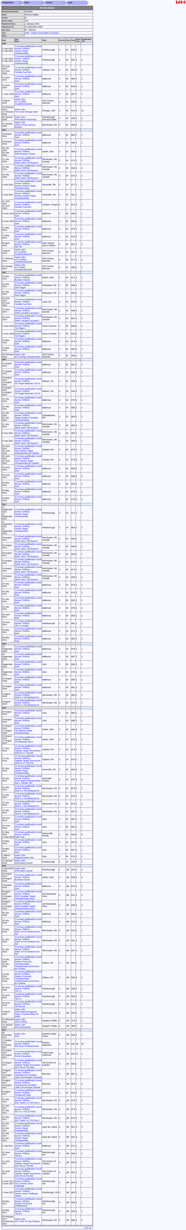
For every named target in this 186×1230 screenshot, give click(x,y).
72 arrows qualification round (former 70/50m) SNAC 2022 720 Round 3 (28, 425)
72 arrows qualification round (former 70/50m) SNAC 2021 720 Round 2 (28, 577)
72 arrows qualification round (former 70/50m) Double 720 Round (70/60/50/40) (28, 1202)
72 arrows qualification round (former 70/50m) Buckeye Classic (28, 277)
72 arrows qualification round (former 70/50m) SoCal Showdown (28, 1053)
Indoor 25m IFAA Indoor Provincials (25, 118)
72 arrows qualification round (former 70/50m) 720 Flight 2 (28, 333)
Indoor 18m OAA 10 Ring (21, 1020)
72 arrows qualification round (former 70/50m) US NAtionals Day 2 (28, 739)
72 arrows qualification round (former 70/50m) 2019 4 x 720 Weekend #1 (28, 803)
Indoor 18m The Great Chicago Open (26, 110)
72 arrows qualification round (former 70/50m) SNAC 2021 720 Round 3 (28, 561)
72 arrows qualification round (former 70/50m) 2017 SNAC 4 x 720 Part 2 (28, 1118)
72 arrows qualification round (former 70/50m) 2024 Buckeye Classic (28, 151)
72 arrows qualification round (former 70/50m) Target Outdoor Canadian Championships (28, 416)
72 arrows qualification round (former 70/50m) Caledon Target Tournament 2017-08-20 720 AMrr (28, 1063)
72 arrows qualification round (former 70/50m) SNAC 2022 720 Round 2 (28, 440)
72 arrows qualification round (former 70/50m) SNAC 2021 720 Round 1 (28, 569)
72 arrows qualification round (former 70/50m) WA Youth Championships (28, 1043)
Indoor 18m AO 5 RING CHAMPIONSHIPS (23, 267)
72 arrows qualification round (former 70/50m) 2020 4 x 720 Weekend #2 (28, 702)
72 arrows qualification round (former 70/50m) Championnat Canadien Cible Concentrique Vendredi (28, 1073)
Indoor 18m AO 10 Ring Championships (28, 355)
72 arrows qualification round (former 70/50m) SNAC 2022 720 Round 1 (28, 433)
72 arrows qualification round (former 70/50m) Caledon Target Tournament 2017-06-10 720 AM (28, 1172)
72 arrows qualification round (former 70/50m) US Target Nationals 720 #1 (28, 381)
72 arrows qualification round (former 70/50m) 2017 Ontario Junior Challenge (28, 1182)
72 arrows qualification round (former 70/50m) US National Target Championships (28, 729)
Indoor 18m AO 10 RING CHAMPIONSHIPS (23, 259)
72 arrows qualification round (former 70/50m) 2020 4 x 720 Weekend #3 (28, 695)
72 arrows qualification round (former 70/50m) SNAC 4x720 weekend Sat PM (28, 950)
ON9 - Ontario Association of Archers (42, 33)
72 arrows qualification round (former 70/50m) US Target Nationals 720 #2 (28, 391)
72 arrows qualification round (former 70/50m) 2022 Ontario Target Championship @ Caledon (28, 449)
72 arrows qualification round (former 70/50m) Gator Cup (28, 834)
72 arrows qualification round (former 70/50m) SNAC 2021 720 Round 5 (28, 546)
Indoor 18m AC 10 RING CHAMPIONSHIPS (23, 101)
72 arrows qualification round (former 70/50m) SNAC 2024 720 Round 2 (28, 175)
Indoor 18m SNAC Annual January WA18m (25, 124)
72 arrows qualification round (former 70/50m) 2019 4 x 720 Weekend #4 (28, 796)
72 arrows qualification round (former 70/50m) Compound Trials (28, 1092)
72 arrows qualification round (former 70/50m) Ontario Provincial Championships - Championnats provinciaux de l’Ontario (28, 963)
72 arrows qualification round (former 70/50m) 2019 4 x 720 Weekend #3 (28, 788)
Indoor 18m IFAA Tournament (23, 1026)
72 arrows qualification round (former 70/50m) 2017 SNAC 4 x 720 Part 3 (28, 1100)
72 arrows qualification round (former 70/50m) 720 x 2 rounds (28, 623)
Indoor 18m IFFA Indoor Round (23, 869)
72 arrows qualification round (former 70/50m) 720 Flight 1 (28, 325)
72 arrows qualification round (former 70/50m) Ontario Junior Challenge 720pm (28, 1192)
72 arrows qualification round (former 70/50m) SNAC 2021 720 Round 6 (28, 554)
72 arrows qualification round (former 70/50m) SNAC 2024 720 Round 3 (28, 160)
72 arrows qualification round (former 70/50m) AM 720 (28, 244)
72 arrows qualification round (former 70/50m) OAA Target (28, 285)
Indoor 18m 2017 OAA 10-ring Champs (27, 1220)
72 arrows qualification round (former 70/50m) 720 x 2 (28, 988)
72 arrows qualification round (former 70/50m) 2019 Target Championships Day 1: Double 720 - (28, 779)
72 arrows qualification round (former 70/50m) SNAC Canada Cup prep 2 (28, 310)
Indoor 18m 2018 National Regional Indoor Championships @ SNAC (26, 1013)
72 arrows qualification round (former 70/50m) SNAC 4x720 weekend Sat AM (28, 940)
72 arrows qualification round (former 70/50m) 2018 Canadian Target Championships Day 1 (28, 905)
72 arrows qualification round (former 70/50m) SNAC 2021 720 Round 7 (28, 538)
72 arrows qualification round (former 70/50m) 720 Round (28, 1004)
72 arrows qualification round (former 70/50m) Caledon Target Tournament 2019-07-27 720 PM (28, 759)
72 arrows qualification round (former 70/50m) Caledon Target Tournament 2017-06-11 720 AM (28, 1162)
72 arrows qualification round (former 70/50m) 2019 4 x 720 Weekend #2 (28, 811)
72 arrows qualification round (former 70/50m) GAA (28, 78)
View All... (88, 1228)
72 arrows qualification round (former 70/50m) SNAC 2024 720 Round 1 (28, 168)
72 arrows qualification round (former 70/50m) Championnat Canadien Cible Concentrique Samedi (28, 1083)
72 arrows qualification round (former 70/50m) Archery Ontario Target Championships (28, 184)
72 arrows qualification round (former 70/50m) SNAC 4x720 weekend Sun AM (28, 930)
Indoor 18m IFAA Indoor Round (23, 861)
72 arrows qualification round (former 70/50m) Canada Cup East (28, 69)
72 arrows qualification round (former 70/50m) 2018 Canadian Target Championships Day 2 (28, 895)
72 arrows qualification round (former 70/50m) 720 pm (28, 1153)
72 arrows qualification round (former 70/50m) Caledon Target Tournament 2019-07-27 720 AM (28, 749)
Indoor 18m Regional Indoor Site (24, 856)
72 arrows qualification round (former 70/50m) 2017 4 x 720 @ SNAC (28, 1109)
